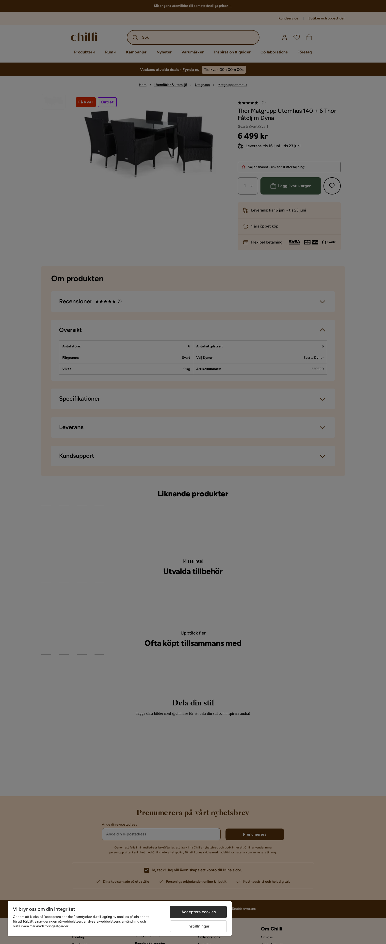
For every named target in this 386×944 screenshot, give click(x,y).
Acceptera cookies (198, 912)
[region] (120, 918)
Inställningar (198, 926)
